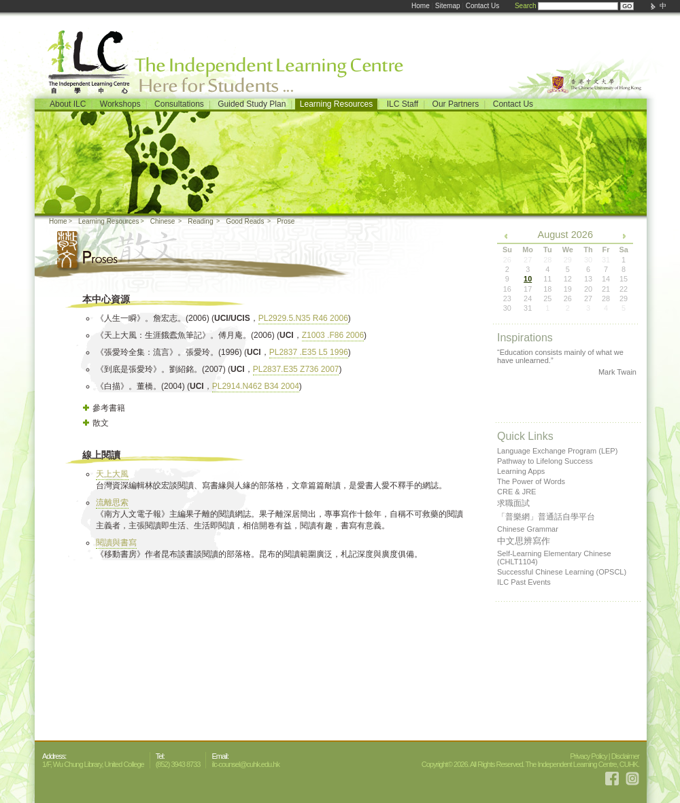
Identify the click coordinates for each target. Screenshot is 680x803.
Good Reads (245, 221)
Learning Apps (521, 471)
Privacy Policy (588, 756)
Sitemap (447, 6)
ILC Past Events (524, 582)
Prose (285, 221)
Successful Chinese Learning (561, 572)
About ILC (68, 104)
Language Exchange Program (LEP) (557, 451)
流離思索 (112, 502)
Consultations (179, 104)
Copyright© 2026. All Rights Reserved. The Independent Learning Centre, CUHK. (530, 764)
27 (588, 298)
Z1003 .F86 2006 (333, 335)
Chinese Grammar (527, 529)
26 (568, 298)
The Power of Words (531, 481)
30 (507, 308)
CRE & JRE (516, 492)
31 (528, 308)
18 (547, 289)
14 (606, 279)
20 (588, 289)
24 (528, 298)
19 (568, 289)
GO (627, 6)
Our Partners (455, 104)
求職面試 (513, 503)
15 (623, 279)
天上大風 (112, 474)
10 (528, 279)
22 (623, 289)
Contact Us (482, 6)
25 (547, 298)
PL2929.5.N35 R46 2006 (303, 318)
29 (623, 298)
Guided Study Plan (252, 104)
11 (547, 279)
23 (507, 298)
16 (507, 289)
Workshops (120, 104)
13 (588, 279)
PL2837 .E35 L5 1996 (308, 352)
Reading (200, 221)
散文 (100, 423)
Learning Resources (336, 104)
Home (420, 6)
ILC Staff (402, 104)
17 (528, 289)
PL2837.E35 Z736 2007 (296, 369)
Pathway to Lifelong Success (545, 461)
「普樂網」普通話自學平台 (546, 517)
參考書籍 (108, 408)
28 (606, 298)
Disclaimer (625, 756)
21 (606, 289)
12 (568, 279)
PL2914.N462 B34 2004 (255, 386)
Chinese (162, 221)
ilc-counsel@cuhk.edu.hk (245, 764)
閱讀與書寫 (116, 542)
